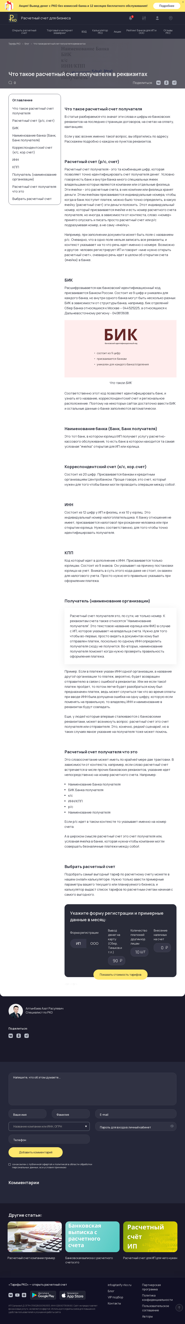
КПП (15, 167)
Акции (117, 31)
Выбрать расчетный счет (32, 199)
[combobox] (49, 1126)
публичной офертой (40, 1164)
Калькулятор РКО (100, 32)
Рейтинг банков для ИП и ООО (141, 32)
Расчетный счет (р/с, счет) (33, 120)
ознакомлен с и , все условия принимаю (52, 1166)
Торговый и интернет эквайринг (60, 32)
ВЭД (84, 31)
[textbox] (49, 1126)
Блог (111, 1291)
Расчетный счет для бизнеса (39, 18)
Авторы (147, 1316)
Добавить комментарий (35, 1152)
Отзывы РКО (168, 32)
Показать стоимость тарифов (120, 975)
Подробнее (166, 5)
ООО (94, 943)
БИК (15, 128)
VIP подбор (115, 1297)
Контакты (114, 1303)
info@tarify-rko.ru (119, 1285)
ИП (78, 943)
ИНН (15, 159)
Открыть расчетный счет (24, 32)
